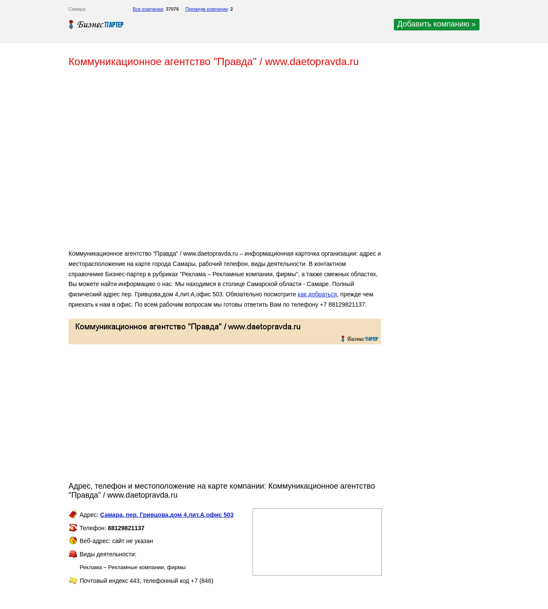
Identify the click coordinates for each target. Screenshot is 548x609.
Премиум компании (206, 9)
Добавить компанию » (436, 24)
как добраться (317, 294)
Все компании (148, 9)
